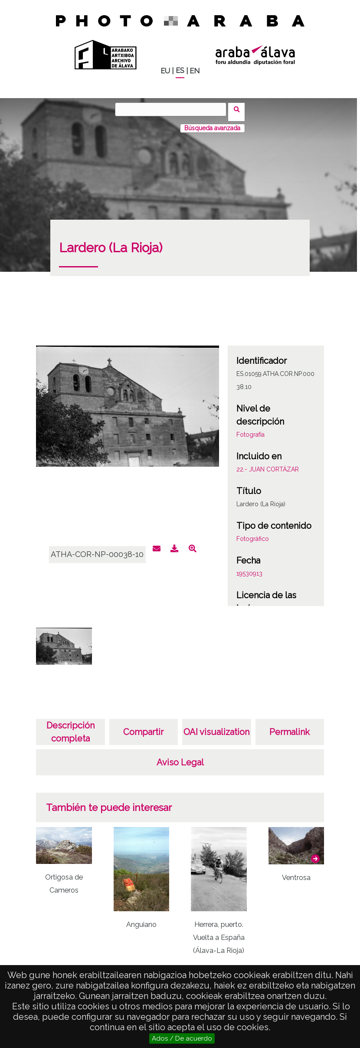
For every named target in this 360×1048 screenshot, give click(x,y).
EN (195, 71)
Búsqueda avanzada (212, 122)
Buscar (239, 108)
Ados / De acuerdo (182, 1038)
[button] (315, 853)
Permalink (289, 727)
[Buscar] (173, 109)
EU (165, 71)
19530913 (249, 568)
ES (180, 70)
